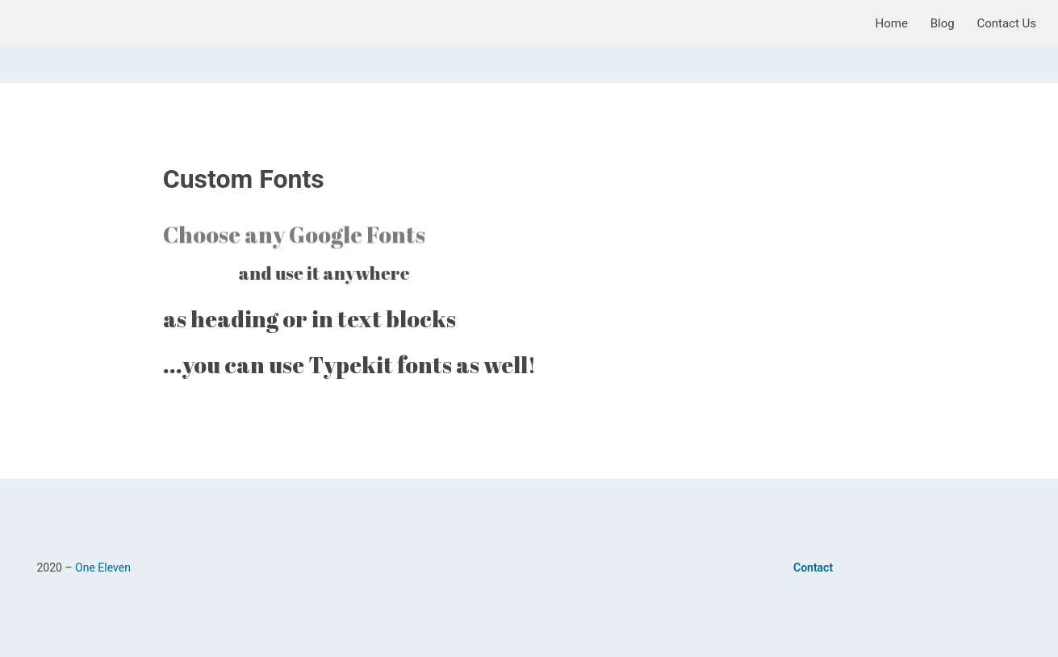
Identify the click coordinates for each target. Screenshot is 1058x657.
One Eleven (103, 567)
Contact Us (1006, 23)
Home (892, 23)
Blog (942, 23)
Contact (813, 567)
